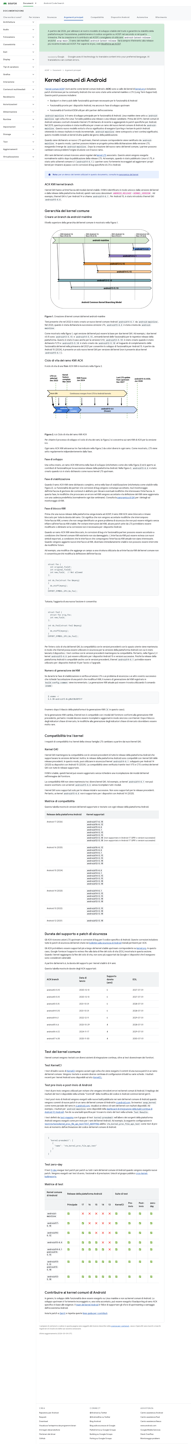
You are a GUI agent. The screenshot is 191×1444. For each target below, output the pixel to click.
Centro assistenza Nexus (150, 1421)
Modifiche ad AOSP (111, 44)
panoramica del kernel (128, 174)
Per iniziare (34, 17)
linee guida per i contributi (95, 1313)
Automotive (142, 17)
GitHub (42, 1438)
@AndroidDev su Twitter (100, 1417)
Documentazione (13, 11)
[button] (16, 22)
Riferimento (161, 17)
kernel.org (140, 89)
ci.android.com (123, 1102)
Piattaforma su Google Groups (103, 1430)
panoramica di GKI (126, 497)
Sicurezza (51, 17)
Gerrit (62, 1313)
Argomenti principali (73, 70)
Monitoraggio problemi (150, 1438)
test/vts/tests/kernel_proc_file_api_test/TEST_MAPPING (72, 1124)
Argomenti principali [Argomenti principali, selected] (73, 17)
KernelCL (97, 1077)
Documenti (57, 70)
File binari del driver (47, 1434)
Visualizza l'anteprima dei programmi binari (57, 1425)
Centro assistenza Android (151, 1413)
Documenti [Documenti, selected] (28, 3)
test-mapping (66, 1117)
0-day (54, 1170)
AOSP (47, 70)
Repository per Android (49, 1413)
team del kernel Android (87, 1305)
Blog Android (95, 1421)
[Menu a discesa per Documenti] (37, 3)
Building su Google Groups (101, 1434)
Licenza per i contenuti (120, 1326)
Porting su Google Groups (101, 1438)
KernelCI (71, 1071)
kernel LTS (101, 155)
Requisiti (42, 1417)
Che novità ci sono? (12, 17)
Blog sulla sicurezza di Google (102, 1425)
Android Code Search (54, 3)
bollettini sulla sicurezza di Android (105, 943)
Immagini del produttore (49, 1430)
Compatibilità (97, 17)
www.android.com (148, 1425)
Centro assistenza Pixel (150, 1417)
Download (43, 1421)
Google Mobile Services (150, 1430)
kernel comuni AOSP (55, 89)
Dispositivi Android (120, 17)
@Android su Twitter (98, 1413)
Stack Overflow (147, 1434)
